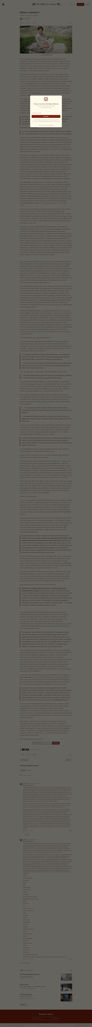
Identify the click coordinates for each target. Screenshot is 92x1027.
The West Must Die (26, 994)
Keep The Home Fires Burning (37, 612)
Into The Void (24, 984)
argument (66, 507)
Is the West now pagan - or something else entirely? (33, 986)
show (69, 563)
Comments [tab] (23, 770)
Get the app (51, 1025)
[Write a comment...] (47, 777)
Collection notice (21, 1025)
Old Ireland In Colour (47, 55)
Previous (24, 760)
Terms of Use (53, 119)
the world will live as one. (60, 700)
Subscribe (80, 4)
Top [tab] (21, 970)
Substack (77, 1025)
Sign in (87, 4)
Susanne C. (26, 783)
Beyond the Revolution (25, 996)
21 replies (27, 834)
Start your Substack (42, 1025)
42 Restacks (37, 749)
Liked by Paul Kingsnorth (28, 785)
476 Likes (32, 749)
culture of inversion (48, 278)
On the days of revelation (26, 976)
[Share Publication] (74, 4)
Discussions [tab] (30, 970)
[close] (60, 97)
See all (23, 1004)
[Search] (71, 4)
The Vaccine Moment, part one (29, 974)
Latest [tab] (25, 970)
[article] (46, 977)
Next (68, 760)
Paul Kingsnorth (27, 18)
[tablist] (26, 770)
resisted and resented (43, 325)
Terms (16, 1025)
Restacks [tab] (29, 770)
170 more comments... (25, 963)
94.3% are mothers (35, 538)
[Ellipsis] (71, 783)
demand (41, 708)
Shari (24, 839)
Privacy (12, 1025)
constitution (27, 101)
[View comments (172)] (29, 23)
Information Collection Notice (45, 121)
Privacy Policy (57, 121)
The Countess (36, 500)
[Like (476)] (22, 23)
